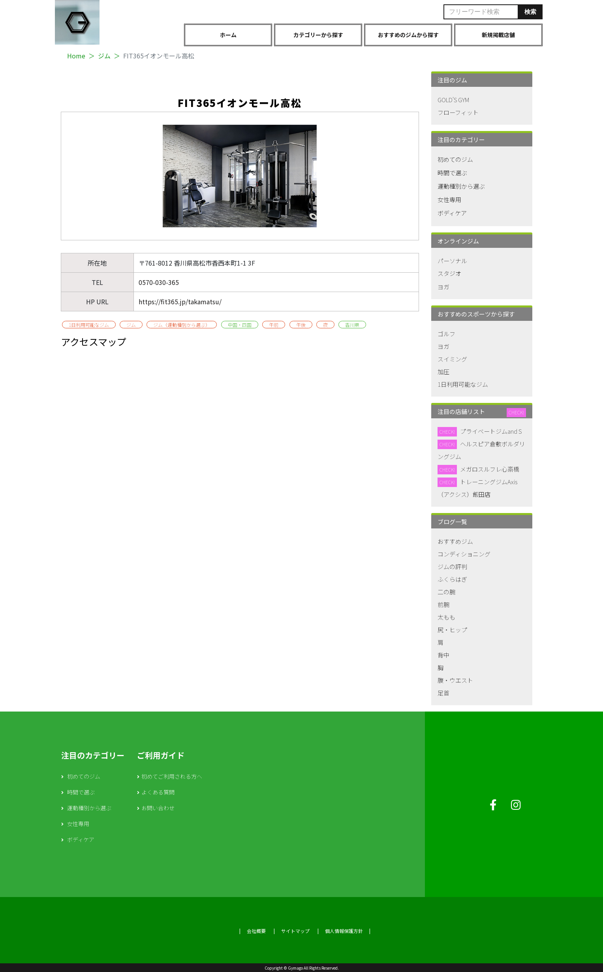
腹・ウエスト (455, 680)
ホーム (228, 35)
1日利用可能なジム (89, 324)
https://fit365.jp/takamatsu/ (180, 301)
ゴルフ (446, 334)
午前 (273, 324)
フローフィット (458, 112)
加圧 (443, 371)
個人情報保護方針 (344, 930)
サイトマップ (295, 930)
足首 (443, 693)
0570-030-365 (159, 282)
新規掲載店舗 (498, 35)
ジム (104, 55)
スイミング (452, 359)
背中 (443, 655)
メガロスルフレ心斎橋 (489, 469)
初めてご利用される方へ (171, 776)
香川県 (352, 324)
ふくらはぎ (452, 579)
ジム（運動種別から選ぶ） (181, 324)
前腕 (443, 604)
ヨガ (443, 287)
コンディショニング (464, 554)
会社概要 (256, 930)
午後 (301, 324)
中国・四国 (240, 324)
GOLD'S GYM (453, 100)
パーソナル (452, 261)
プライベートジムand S (491, 431)
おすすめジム (455, 541)
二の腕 (446, 592)
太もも (446, 617)
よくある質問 (158, 792)
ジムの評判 (452, 566)
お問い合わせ (158, 808)
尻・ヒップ (452, 630)
